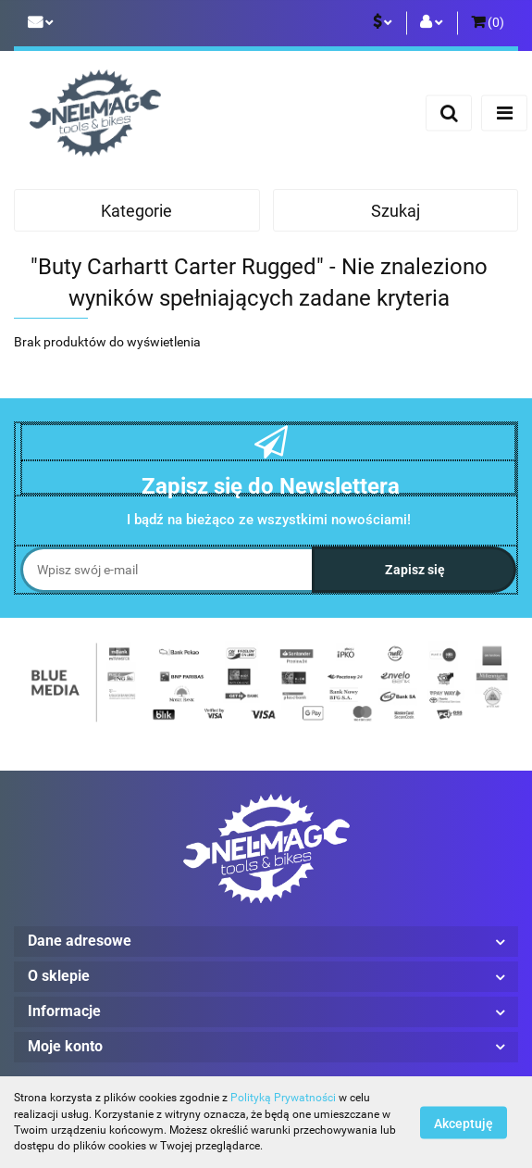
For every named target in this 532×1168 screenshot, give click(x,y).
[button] (487, 23)
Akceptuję (463, 1122)
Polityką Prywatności (283, 1097)
